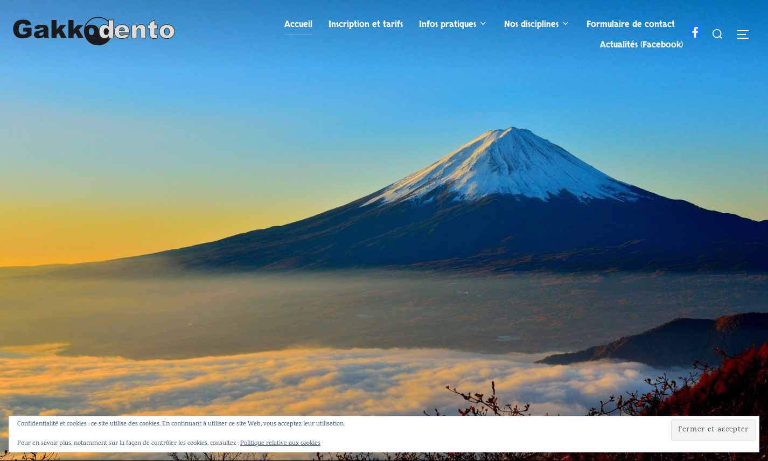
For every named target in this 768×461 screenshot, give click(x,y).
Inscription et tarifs (366, 24)
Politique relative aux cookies (280, 443)
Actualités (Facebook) (641, 45)
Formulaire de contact (631, 24)
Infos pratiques (453, 24)
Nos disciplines (537, 24)
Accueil (298, 24)
